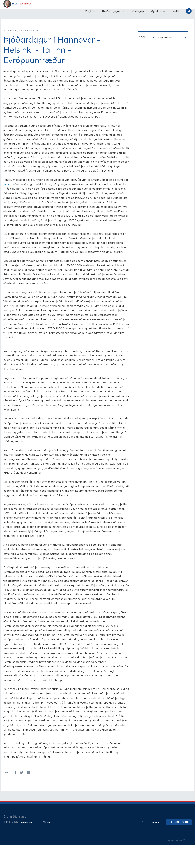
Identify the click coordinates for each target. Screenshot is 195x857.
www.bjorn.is (27, 834)
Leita (189, 11)
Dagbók (90, 11)
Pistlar (145, 834)
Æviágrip (138, 11)
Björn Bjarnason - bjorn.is (33, 11)
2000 (142, 49)
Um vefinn (156, 834)
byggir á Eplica (177, 852)
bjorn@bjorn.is (45, 834)
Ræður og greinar (113, 11)
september (165, 49)
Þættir (176, 11)
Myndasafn (158, 11)
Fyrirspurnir (181, 834)
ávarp (7, 196)
